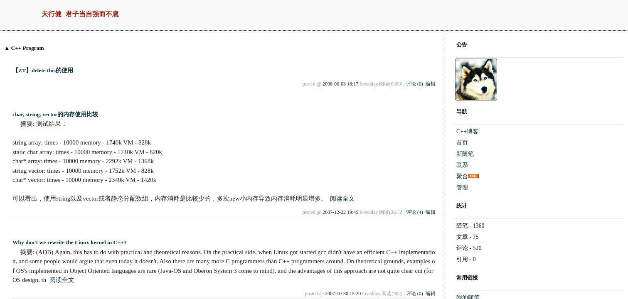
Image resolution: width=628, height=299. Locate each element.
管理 (462, 187)
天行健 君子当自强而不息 (80, 14)
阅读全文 (342, 198)
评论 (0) (414, 84)
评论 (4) (414, 212)
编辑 (431, 84)
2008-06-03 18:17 (340, 84)
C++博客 (467, 131)
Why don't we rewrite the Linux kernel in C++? (69, 242)
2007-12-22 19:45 (340, 212)
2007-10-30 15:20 (343, 294)
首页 (462, 143)
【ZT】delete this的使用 (42, 70)
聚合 (462, 176)
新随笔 (465, 154)
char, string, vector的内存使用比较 (55, 114)
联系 (462, 165)
